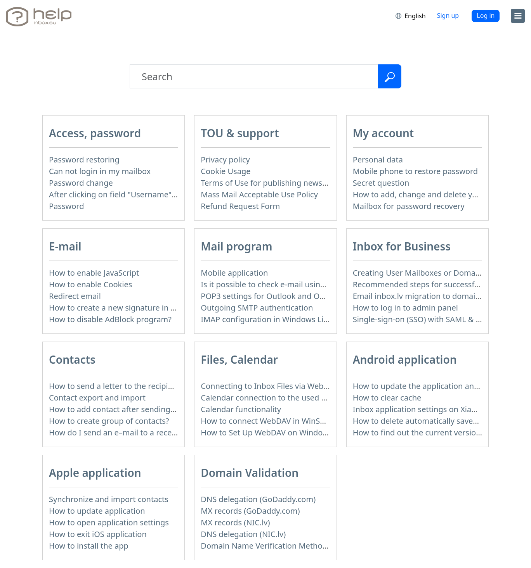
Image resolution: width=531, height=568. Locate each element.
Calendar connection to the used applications (283, 397)
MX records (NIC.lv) (235, 522)
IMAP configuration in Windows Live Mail (275, 319)
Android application (405, 359)
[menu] (518, 16)
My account (383, 133)
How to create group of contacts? (109, 421)
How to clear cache (387, 397)
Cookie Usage (225, 171)
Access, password (95, 133)
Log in (486, 15)
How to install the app (88, 545)
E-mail (65, 246)
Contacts (72, 359)
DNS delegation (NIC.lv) (243, 534)
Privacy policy (225, 159)
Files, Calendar (239, 359)
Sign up (448, 15)
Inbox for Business (402, 246)
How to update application (97, 511)
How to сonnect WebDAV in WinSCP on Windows (288, 421)
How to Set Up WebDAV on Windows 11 (272, 432)
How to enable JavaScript (94, 273)
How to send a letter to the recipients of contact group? (149, 386)
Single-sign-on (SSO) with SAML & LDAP (424, 319)
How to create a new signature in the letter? (128, 307)
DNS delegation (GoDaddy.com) (258, 499)
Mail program (236, 246)
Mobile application (234, 273)
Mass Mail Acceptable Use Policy (259, 194)
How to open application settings (109, 522)
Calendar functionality (241, 409)
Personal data (378, 159)
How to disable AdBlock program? (110, 319)
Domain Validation (249, 472)
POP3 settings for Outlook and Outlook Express (287, 296)
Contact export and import (97, 397)
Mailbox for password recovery (409, 206)
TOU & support (240, 133)
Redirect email (75, 296)
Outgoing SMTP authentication (257, 307)
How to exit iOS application (98, 534)
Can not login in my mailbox (100, 171)
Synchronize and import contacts (108, 499)
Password (66, 206)
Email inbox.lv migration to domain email (427, 296)
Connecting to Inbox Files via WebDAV (269, 386)
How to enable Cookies (90, 284)
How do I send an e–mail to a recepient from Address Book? (157, 432)
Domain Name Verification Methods (266, 545)
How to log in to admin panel (405, 307)
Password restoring (84, 159)
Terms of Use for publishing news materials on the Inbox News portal (327, 183)
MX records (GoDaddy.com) (250, 511)
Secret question (381, 183)
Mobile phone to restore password (415, 171)
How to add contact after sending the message (134, 409)
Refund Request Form (240, 206)
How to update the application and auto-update (439, 386)
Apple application (95, 472)
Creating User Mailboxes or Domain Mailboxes (437, 273)
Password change (81, 183)
